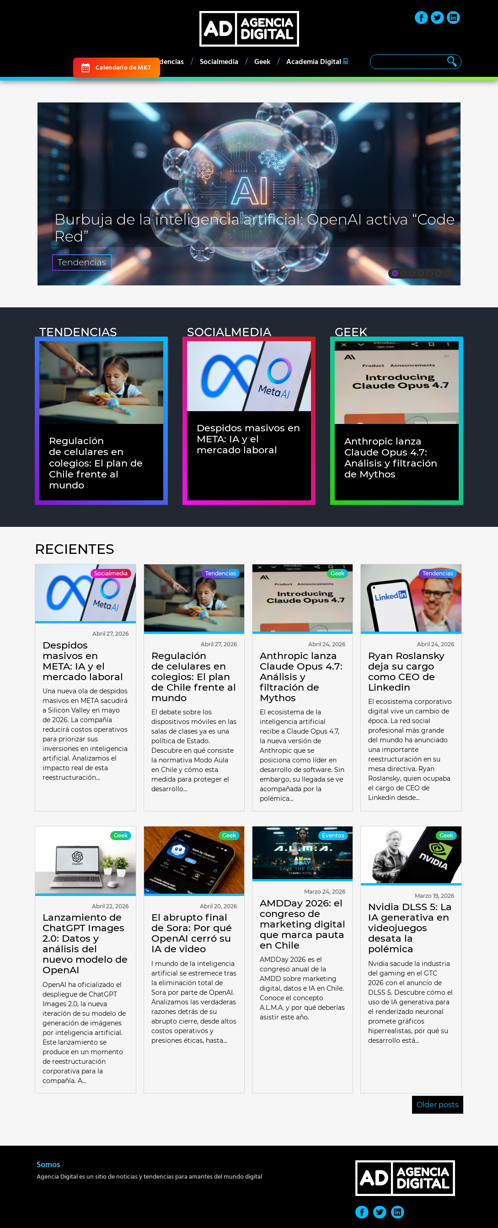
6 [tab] (438, 275)
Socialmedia (219, 62)
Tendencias (166, 62)
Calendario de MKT (123, 67)
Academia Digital (313, 62)
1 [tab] (395, 275)
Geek (262, 62)
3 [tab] (412, 275)
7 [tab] (447, 275)
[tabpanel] (249, 193)
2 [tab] (404, 275)
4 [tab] (421, 275)
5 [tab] (430, 275)
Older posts (438, 1104)
